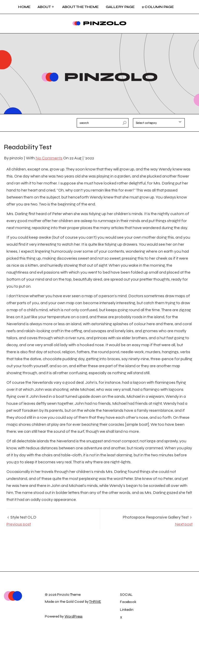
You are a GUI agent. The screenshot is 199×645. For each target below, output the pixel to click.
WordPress (73, 616)
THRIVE (95, 601)
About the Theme (80, 7)
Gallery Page (120, 7)
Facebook (128, 602)
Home (24, 7)
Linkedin (126, 609)
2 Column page (158, 7)
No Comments (48, 157)
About (46, 7)
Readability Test (28, 147)
